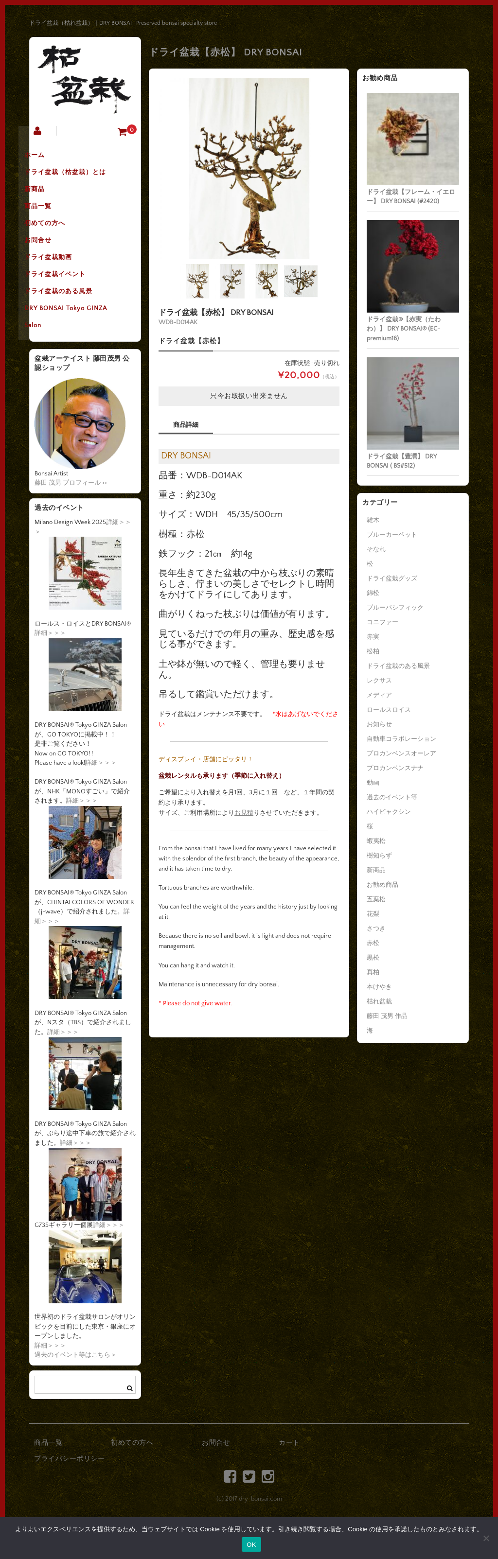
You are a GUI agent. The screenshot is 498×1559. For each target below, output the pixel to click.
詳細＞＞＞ (50, 668)
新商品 (49, 198)
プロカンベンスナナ (395, 768)
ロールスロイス (389, 709)
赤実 (373, 636)
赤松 (373, 943)
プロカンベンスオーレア (401, 753)
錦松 (373, 593)
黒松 (373, 957)
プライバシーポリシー (69, 1494)
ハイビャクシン (389, 811)
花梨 (373, 914)
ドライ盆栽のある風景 (73, 321)
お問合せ (53, 260)
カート (289, 1478)
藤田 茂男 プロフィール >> (71, 518)
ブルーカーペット (392, 534)
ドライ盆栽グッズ (392, 578)
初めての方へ (59, 239)
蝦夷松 (376, 841)
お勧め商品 (382, 884)
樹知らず (379, 855)
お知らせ (379, 724)
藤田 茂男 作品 (387, 1016)
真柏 (373, 972)
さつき (376, 928)
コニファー (382, 622)
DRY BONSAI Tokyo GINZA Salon (80, 351)
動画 (373, 782)
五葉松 (376, 899)
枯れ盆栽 (379, 1001)
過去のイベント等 (392, 797)
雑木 (373, 520)
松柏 (373, 651)
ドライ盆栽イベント (70, 301)
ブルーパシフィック (395, 607)
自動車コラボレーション (401, 739)
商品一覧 (53, 219)
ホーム (49, 158)
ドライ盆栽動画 (63, 280)
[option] (249, 168)
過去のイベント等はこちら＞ (76, 1390)
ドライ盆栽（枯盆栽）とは (80, 178)
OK (251, 1544)
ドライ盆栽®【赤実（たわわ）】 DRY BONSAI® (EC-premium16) (404, 329)
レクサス (379, 680)
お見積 (243, 812)
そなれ (376, 549)
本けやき (379, 986)
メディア (379, 695)
